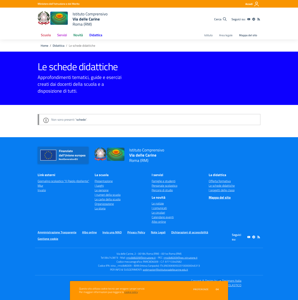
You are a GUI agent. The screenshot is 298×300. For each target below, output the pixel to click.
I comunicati (159, 208)
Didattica (58, 45)
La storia (100, 208)
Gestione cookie (48, 238)
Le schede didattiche (222, 185)
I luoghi (99, 185)
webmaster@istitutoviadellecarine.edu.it (165, 270)
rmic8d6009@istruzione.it (141, 258)
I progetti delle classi (222, 190)
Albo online (159, 221)
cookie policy (131, 292)
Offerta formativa (220, 181)
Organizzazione (104, 204)
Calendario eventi (163, 217)
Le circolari (158, 212)
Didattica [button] (95, 35)
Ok (217, 289)
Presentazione (104, 181)
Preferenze (201, 289)
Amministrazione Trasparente (57, 232)
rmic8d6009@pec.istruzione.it (180, 258)
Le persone (102, 190)
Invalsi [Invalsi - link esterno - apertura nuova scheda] (42, 190)
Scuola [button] (46, 35)
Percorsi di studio (162, 190)
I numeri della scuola (107, 194)
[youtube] (248, 19)
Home (44, 45)
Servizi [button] (62, 35)
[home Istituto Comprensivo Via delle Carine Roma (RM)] (73, 19)
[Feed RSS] (258, 19)
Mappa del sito (248, 35)
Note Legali (158, 232)
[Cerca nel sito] (220, 19)
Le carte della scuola (107, 199)
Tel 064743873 (109, 258)
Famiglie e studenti (163, 181)
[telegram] (253, 19)
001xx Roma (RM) (171, 254)
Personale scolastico (164, 185)
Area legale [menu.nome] (226, 35)
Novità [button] (78, 35)
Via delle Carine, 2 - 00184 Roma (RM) (138, 254)
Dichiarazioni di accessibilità (189, 232)
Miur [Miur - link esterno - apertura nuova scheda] (40, 185)
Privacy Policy (136, 232)
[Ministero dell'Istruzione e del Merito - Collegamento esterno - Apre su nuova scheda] (58, 4)
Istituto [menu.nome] (208, 35)
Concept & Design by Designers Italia (216, 280)
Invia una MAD (112, 232)
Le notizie (158, 203)
